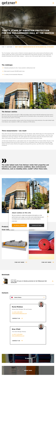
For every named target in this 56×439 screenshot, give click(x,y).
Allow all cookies (19, 225)
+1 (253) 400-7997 (17, 312)
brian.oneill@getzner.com (18, 335)
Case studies (9, 46)
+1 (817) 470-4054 (17, 334)
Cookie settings (36, 225)
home (3, 46)
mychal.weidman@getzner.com (19, 313)
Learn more (14, 221)
